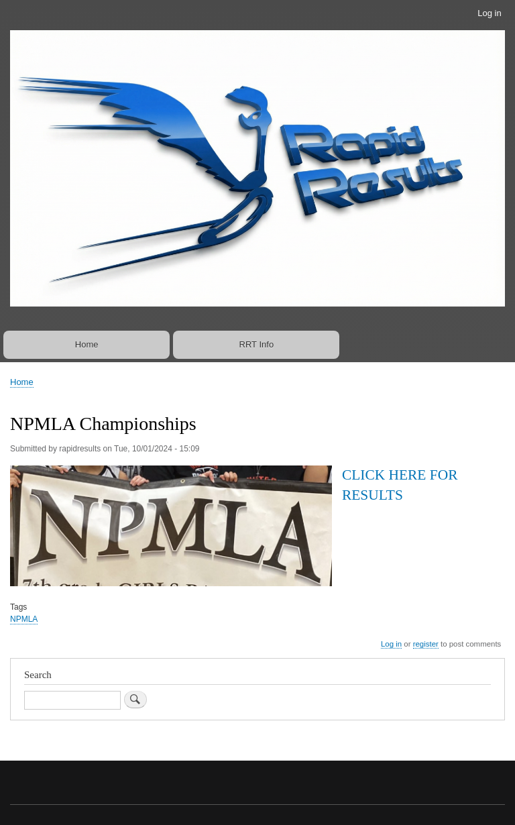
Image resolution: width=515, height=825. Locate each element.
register (426, 644)
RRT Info (256, 344)
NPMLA (24, 619)
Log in (489, 13)
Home (87, 344)
